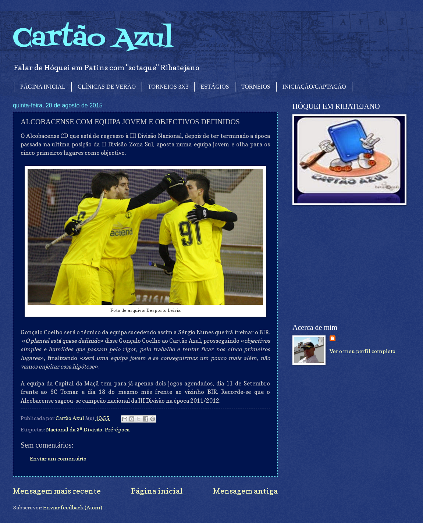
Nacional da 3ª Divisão (74, 429)
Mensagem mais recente (57, 490)
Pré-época (117, 429)
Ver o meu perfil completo (362, 351)
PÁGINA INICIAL (42, 86)
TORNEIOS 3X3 (168, 86)
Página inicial (157, 490)
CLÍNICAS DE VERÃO (107, 86)
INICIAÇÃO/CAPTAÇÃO (314, 86)
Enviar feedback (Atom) (72, 507)
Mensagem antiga (245, 490)
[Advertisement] (347, 264)
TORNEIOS (255, 86)
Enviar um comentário (58, 458)
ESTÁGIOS (214, 86)
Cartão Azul (93, 38)
